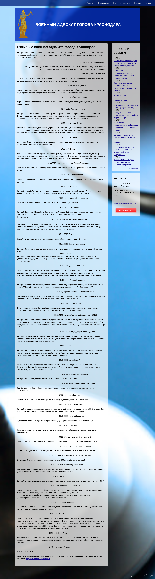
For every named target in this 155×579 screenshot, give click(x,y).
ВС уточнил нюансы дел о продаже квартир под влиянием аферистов (124, 162)
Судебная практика (121, 3)
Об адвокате (103, 3)
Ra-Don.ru (151, 577)
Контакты (149, 3)
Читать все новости (133, 168)
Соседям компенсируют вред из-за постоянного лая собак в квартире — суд (126, 115)
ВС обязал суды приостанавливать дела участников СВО (123, 97)
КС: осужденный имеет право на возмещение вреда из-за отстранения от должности (125, 63)
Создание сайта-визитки (138, 577)
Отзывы (137, 3)
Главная (90, 3)
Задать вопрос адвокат (126, 210)
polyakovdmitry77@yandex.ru (38, 559)
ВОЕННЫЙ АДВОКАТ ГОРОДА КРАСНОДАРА (78, 24)
